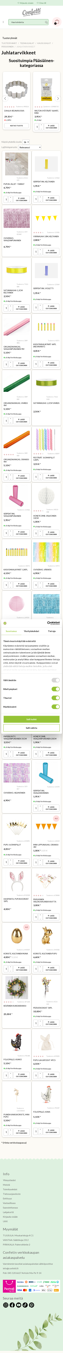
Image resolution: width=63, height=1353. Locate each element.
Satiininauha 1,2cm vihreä (46, 401)
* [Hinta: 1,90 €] (37, 737)
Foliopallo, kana (41, 1105)
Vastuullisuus (9, 1195)
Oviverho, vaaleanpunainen (12, 238)
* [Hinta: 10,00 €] (37, 1005)
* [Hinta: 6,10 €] (7, 570)
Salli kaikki (31, 719)
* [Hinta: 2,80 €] (37, 239)
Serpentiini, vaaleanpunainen (12, 512)
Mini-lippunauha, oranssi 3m (45, 840)
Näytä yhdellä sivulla (11, 141)
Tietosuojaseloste (12, 1186)
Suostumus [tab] (11, 631)
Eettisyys (7, 1190)
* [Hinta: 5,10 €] (7, 351)
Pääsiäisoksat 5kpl (42, 1001)
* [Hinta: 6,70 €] (7, 187)
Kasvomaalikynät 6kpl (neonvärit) (44, 344)
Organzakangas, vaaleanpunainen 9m (14, 346)
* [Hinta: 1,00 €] (37, 518)
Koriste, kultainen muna (16, 947)
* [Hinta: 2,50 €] (7, 295)
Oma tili (42, 3)
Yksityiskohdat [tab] (31, 631)
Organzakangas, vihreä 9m (16, 402)
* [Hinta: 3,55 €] (37, 461)
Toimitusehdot (10, 1181)
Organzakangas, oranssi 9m (16, 458)
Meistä (6, 1177)
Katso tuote (16, 126)
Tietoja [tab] (52, 631)
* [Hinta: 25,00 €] (8, 1007)
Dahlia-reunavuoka (14, 111)
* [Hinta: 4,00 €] (7, 903)
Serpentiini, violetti (43, 287)
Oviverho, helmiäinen (14, 788)
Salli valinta (31, 727)
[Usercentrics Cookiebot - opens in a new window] (47, 623)
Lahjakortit (8, 1204)
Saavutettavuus (10, 1200)
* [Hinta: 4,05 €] (37, 349)
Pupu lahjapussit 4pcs (44, 1053)
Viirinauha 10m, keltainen (46, 235)
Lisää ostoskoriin (51, 126)
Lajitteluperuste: (9, 146)
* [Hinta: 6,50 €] (37, 1057)
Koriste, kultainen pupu (45, 947)
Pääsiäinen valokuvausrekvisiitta (44, 895)
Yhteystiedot (9, 1172)
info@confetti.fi (11, 1260)
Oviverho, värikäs (42, 566)
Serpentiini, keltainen (44, 181)
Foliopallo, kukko (13, 1053)
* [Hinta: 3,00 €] (37, 899)
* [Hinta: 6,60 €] (37, 951)
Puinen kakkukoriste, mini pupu (16, 1108)
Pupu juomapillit (12, 839)
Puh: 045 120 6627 (12, 1265)
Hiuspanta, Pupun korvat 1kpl (16, 894)
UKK (5, 1213)
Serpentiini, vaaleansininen (41, 787)
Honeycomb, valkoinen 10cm (44, 514)
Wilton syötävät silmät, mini (46, 112)
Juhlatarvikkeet (18, 52)
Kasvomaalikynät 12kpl (16, 566)
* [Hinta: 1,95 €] (37, 185)
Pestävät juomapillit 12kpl (44, 456)
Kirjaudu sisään (26, 3)
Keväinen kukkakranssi (15, 999)
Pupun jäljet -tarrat (14, 184)
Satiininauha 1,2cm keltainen (13, 290)
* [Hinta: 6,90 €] (37, 570)
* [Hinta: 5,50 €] (7, 1113)
